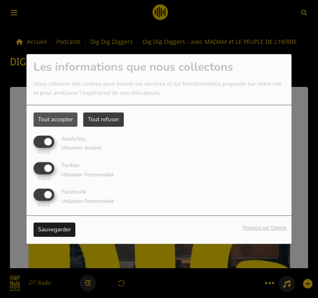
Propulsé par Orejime (265, 228)
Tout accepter (55, 119)
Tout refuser (103, 119)
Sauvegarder (54, 230)
